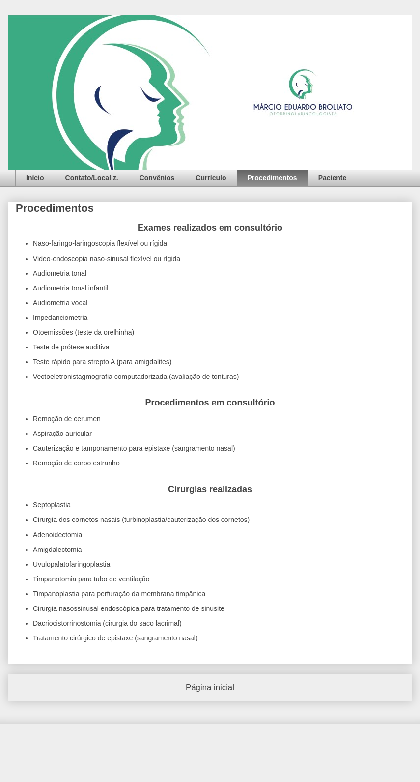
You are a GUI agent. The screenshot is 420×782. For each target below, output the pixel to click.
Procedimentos (272, 178)
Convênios (157, 178)
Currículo (211, 178)
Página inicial (210, 687)
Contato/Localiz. (91, 178)
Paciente (332, 178)
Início (35, 178)
